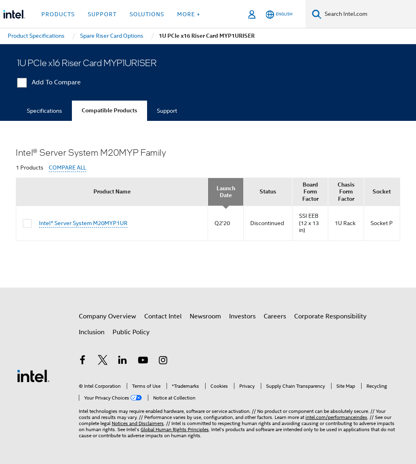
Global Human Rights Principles (175, 429)
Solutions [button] (147, 14)
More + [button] (188, 14)
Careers (275, 316)
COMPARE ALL (67, 167)
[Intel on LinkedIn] (123, 361)
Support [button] (102, 14)
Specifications (44, 110)
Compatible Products (109, 110)
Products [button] (58, 14)
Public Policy (131, 332)
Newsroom (205, 316)
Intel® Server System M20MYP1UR (83, 223)
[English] (279, 14)
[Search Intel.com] (368, 14)
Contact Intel (163, 316)
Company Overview (107, 316)
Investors (242, 316)
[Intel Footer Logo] (33, 376)
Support (167, 110)
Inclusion (91, 332)
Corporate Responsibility (330, 316)
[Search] (316, 14)
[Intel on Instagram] (163, 361)
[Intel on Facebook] (82, 361)
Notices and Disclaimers (138, 423)
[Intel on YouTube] (143, 361)
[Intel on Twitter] (103, 361)
